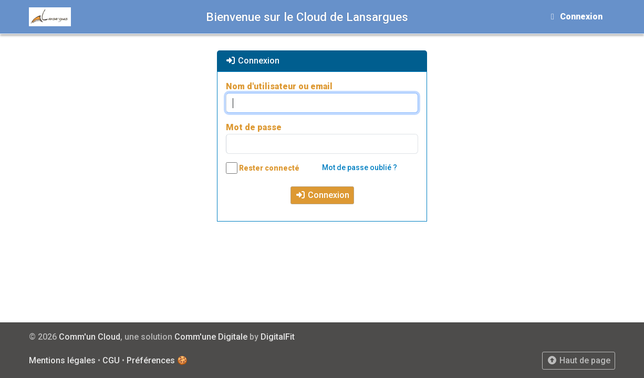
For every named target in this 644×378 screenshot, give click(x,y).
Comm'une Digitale (210, 337)
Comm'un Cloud (89, 337)
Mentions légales (62, 360)
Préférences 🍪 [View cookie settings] (157, 360)
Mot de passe (254, 127)
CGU (111, 360)
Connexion (322, 195)
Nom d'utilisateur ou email (279, 86)
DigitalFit (278, 337)
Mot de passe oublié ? (359, 167)
